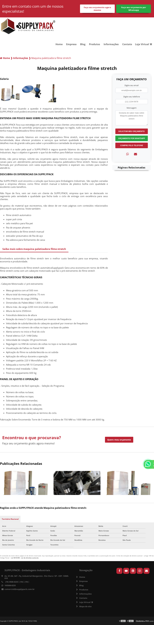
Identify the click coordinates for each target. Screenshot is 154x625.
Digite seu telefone (131, 96)
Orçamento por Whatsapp (131, 138)
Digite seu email (132, 85)
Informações (111, 44)
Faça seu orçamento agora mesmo (97, 8)
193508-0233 (10, 585)
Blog (82, 44)
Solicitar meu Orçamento (131, 131)
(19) (21, 582)
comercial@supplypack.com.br (20, 589)
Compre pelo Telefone (131, 145)
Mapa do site (85, 606)
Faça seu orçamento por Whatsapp (133, 8)
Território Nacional (10, 519)
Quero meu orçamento (119, 439)
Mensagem (132, 107)
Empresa (71, 44)
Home (59, 44)
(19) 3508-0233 (11, 582)
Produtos (94, 44)
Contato (127, 44)
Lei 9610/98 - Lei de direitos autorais (24, 558)
